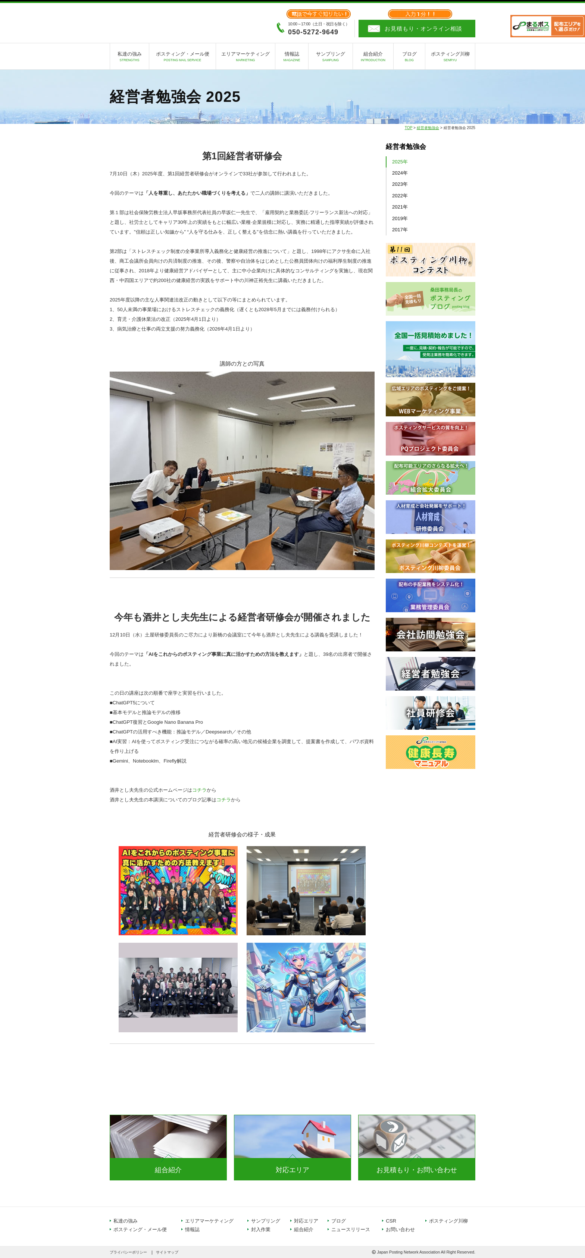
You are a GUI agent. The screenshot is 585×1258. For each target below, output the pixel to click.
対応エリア (292, 1170)
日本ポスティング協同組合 (151, 22)
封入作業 (260, 1229)
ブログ (409, 57)
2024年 (400, 173)
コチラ (199, 790)
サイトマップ (167, 1252)
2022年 (400, 195)
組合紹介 (373, 57)
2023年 (400, 184)
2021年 (400, 207)
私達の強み (129, 57)
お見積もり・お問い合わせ (416, 1170)
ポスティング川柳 (450, 57)
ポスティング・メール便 (182, 57)
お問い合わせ (400, 1229)
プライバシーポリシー (128, 1252)
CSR (391, 1221)
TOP (409, 128)
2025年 (400, 162)
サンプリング (331, 57)
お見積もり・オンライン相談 (423, 28)
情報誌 (291, 57)
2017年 (400, 229)
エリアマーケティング (245, 57)
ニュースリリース (350, 1229)
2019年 (400, 218)
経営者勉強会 (428, 128)
